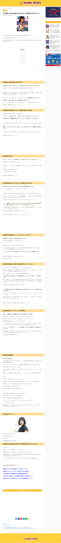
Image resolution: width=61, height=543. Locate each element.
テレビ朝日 (5, 524)
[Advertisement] (22, 73)
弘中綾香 (8, 524)
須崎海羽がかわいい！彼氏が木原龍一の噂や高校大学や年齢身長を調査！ (55, 42)
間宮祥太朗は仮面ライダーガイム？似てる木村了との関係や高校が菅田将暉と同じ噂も (20, 528)
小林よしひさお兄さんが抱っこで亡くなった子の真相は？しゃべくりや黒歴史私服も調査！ (55, 31)
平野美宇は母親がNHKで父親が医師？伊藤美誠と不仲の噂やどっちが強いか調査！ (55, 47)
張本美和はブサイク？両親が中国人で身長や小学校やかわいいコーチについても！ (55, 26)
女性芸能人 (5, 523)
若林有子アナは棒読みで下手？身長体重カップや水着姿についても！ (55, 37)
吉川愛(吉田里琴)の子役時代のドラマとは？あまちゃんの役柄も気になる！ (18, 527)
